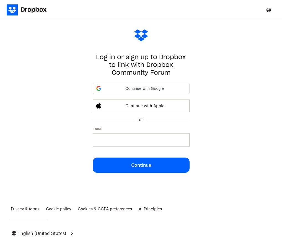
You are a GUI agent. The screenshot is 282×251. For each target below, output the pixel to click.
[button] (141, 88)
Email (97, 129)
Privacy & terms (25, 208)
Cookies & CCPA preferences (105, 208)
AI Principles (150, 208)
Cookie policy (58, 208)
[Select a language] (268, 9)
